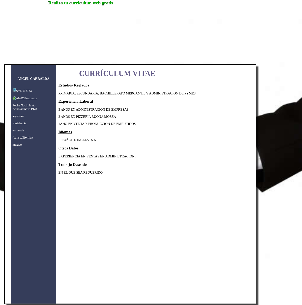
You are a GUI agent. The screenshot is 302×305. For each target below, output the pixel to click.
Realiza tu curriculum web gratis (80, 2)
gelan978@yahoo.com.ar (26, 98)
